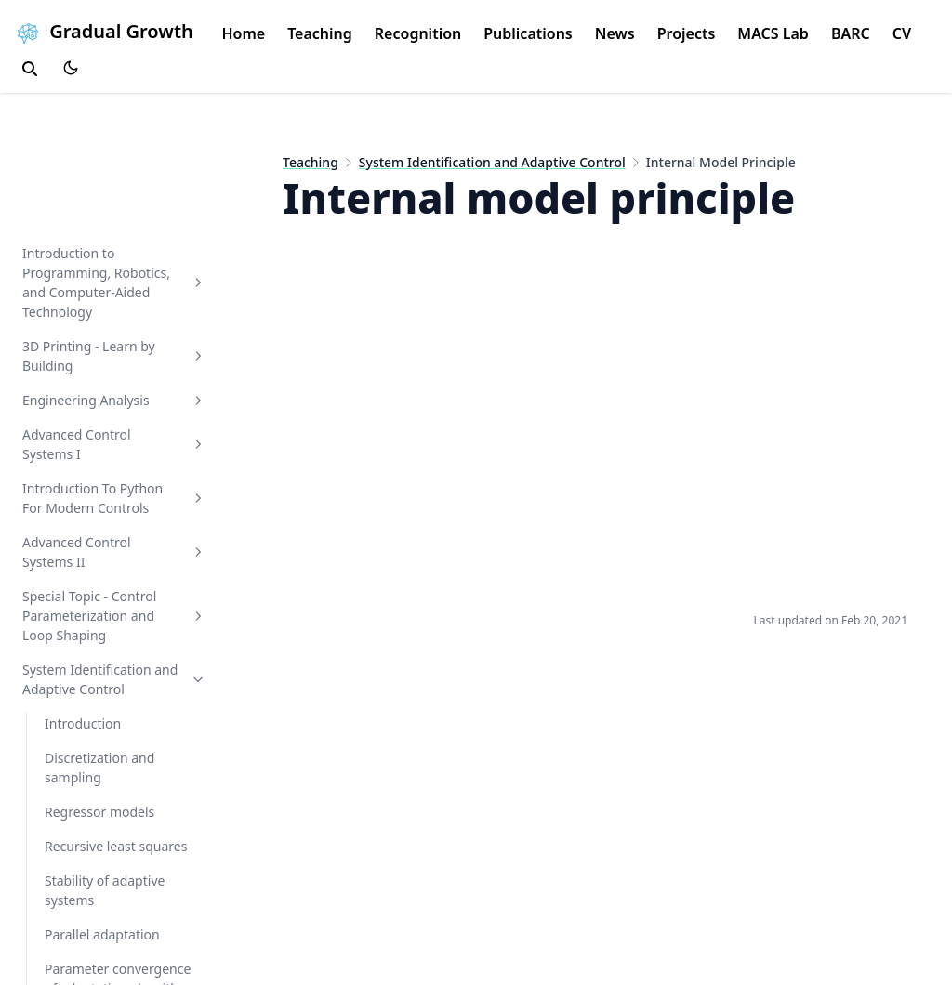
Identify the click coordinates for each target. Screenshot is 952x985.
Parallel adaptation (102, 934)
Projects (686, 33)
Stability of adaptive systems (105, 890)
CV (901, 33)
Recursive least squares (116, 846)
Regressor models (99, 812)
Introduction (83, 723)
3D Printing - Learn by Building (114, 355)
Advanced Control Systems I (114, 444)
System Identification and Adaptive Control (114, 679)
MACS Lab (773, 33)
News (615, 33)
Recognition (418, 33)
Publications (528, 33)
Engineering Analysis (114, 400)
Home (243, 33)
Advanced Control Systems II (114, 552)
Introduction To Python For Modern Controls (114, 498)
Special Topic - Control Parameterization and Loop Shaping (114, 615)
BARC (850, 33)
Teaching (319, 33)
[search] (29, 68)
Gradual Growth (102, 31)
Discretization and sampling (99, 767)
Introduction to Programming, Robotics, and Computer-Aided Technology (114, 282)
